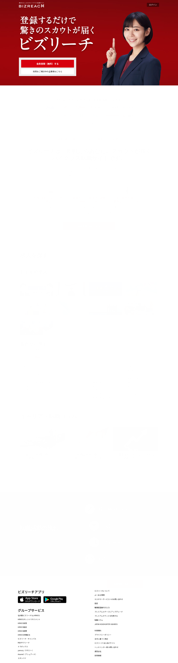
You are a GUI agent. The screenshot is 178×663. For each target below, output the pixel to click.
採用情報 (98, 655)
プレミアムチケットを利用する (106, 616)
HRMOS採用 (22, 623)
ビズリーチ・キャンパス (27, 639)
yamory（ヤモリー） (26, 650)
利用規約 (98, 630)
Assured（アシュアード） (27, 654)
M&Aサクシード (24, 642)
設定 (96, 603)
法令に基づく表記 (101, 639)
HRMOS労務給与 (24, 635)
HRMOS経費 (22, 631)
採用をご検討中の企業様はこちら (47, 71)
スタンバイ (22, 658)
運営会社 (98, 651)
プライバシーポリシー (103, 634)
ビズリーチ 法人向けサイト (105, 643)
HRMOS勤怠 (22, 627)
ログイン (153, 4)
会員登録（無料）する (47, 63)
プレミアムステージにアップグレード (109, 611)
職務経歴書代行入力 (102, 607)
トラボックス (23, 646)
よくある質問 (100, 595)
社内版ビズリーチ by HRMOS (29, 615)
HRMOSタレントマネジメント (29, 619)
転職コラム (99, 620)
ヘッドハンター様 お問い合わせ (106, 647)
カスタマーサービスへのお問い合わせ (109, 599)
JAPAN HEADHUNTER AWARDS (106, 624)
